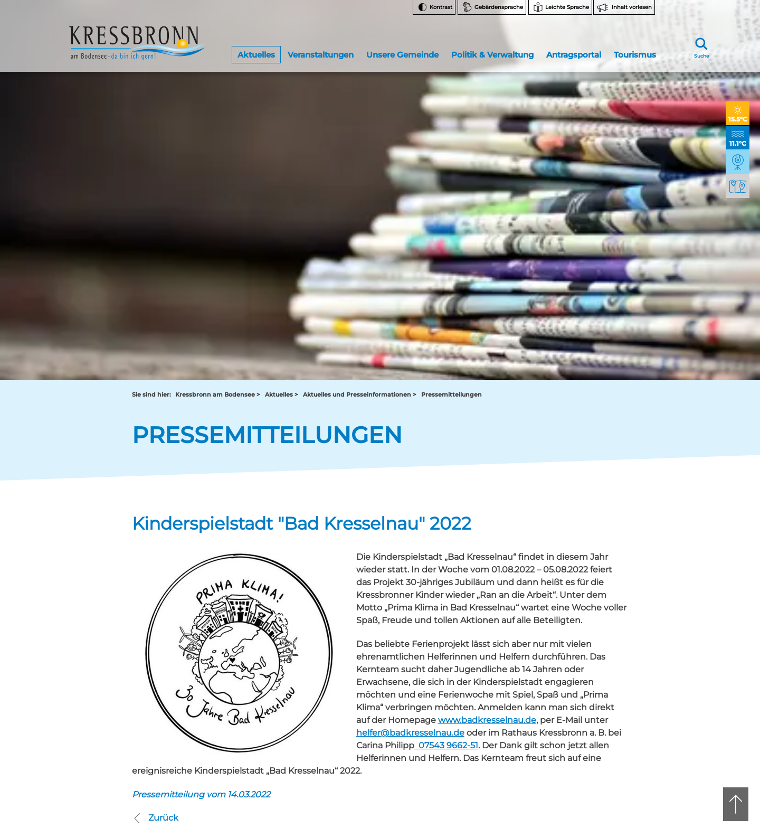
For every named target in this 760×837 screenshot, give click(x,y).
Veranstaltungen (321, 49)
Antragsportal (573, 49)
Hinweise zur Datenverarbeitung (595, 664)
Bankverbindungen (595, 644)
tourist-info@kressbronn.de (411, 624)
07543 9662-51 (448, 377)
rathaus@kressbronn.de (170, 624)
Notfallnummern (592, 618)
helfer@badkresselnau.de (410, 365)
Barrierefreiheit (588, 709)
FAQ (572, 631)
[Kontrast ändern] (434, 7)
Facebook (587, 599)
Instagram (588, 582)
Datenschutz (585, 722)
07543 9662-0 (179, 606)
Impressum (583, 735)
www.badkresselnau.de (487, 352)
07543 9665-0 (415, 615)
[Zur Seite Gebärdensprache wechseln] (492, 7)
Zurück (155, 449)
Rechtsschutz (586, 682)
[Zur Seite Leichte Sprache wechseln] (560, 7)
